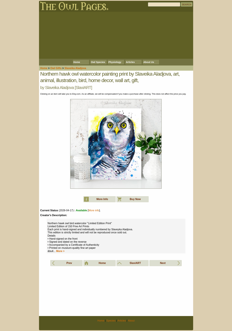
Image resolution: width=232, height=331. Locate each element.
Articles (130, 62)
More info (93, 210)
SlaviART (83, 87)
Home (76, 62)
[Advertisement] (116, 35)
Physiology (114, 62)
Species (111, 320)
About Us (148, 62)
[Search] (164, 4)
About (131, 320)
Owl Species (98, 62)
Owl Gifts (55, 68)
